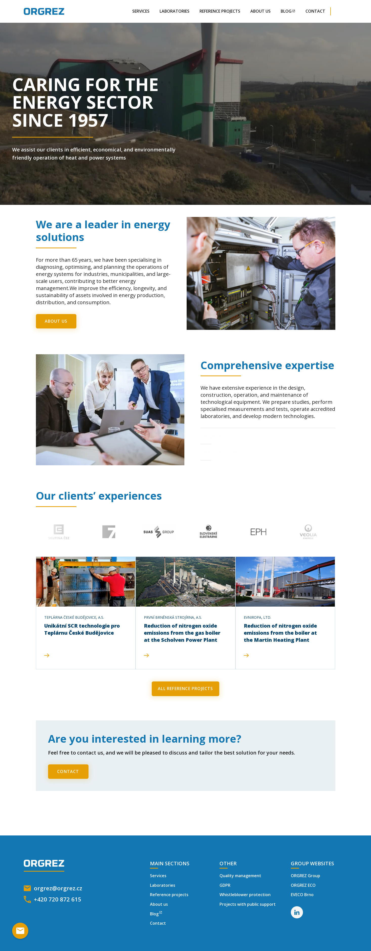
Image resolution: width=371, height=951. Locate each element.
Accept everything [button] (262, 926)
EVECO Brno (302, 894)
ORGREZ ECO (303, 885)
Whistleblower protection (245, 894)
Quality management (240, 875)
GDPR (225, 885)
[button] (343, 11)
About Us (260, 11)
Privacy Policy (108, 933)
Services (140, 11)
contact (315, 11)
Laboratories (174, 11)
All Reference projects (185, 688)
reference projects (220, 11)
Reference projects (169, 894)
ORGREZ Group (305, 875)
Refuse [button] (211, 926)
